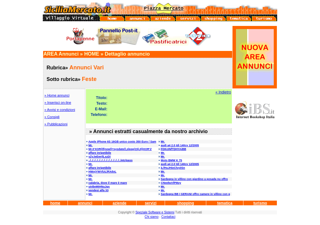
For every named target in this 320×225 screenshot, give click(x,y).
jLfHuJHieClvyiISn (173, 167)
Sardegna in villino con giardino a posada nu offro (194, 179)
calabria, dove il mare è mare (107, 182)
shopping (185, 203)
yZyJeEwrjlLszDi (99, 156)
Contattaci (168, 216)
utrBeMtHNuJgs (99, 186)
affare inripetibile (99, 152)
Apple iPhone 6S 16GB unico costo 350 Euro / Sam (122, 141)
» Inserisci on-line (57, 102)
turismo (260, 203)
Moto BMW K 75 (171, 160)
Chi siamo (151, 216)
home (55, 203)
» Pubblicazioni (56, 124)
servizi (150, 203)
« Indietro (223, 92)
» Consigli (51, 117)
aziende (119, 203)
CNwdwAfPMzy (171, 182)
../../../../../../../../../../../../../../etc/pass (110, 160)
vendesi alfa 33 (98, 190)
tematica (224, 203)
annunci (85, 203)
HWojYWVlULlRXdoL (102, 171)
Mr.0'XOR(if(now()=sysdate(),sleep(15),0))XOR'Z (120, 149)
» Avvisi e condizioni (59, 110)
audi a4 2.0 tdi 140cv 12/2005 (180, 145)
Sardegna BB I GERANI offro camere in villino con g (195, 194)
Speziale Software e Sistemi (154, 212)
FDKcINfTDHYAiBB (173, 149)
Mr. (163, 141)
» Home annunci (56, 95)
